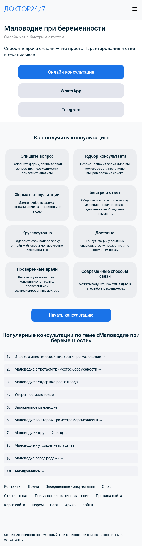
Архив (70, 505)
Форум (38, 505)
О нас (106, 486)
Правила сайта (109, 496)
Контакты (12, 486)
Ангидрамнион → (30, 471)
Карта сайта (14, 505)
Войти (87, 505)
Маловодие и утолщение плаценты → (47, 445)
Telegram (71, 109)
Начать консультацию (71, 315)
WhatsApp (71, 90)
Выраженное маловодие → (38, 407)
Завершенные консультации (70, 486)
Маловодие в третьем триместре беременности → (58, 369)
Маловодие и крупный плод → (41, 433)
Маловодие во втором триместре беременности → (58, 420)
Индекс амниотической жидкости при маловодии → (60, 356)
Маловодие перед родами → (39, 458)
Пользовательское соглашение (62, 496)
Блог (54, 505)
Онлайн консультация (71, 72)
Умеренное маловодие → (36, 394)
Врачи (33, 486)
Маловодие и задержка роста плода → (48, 382)
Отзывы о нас (16, 496)
